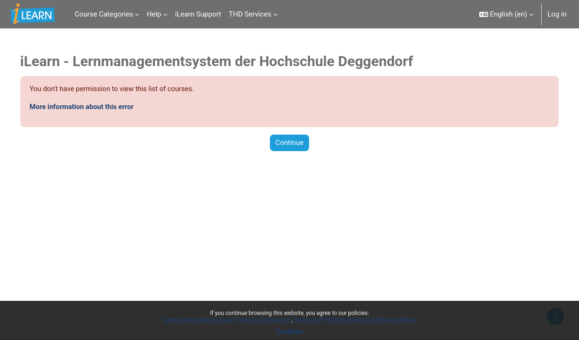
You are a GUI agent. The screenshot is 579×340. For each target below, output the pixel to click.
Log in (557, 14)
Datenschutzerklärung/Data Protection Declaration (227, 319)
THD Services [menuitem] (250, 14)
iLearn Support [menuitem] (198, 14)
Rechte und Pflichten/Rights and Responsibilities (355, 319)
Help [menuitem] (154, 14)
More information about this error (96, 107)
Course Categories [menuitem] (104, 14)
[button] (506, 14)
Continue (289, 331)
